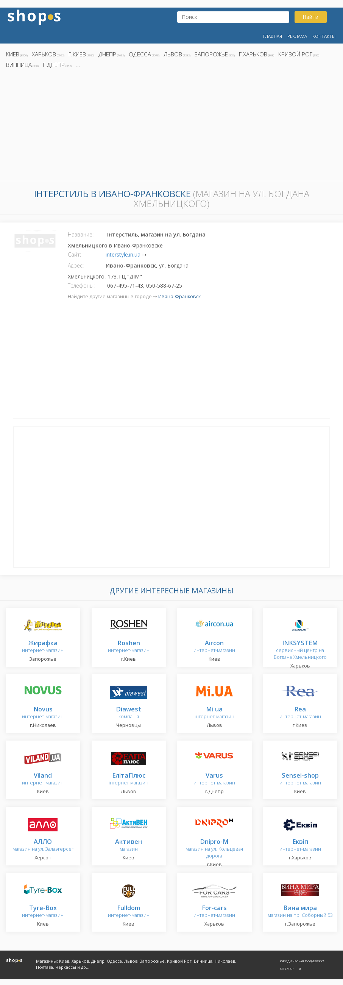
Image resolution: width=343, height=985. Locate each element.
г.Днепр (54, 64)
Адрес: (76, 265)
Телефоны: (81, 285)
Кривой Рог (295, 54)
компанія (128, 713)
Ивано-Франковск (179, 296)
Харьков (44, 54)
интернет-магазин (43, 647)
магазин (128, 845)
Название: (81, 234)
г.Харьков (253, 54)
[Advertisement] (171, 127)
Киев (12, 54)
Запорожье (211, 54)
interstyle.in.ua (123, 254)
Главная (272, 36)
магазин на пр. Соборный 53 (300, 911)
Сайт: (74, 254)
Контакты (323, 36)
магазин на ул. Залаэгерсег (42, 845)
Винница (19, 64)
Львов (173, 54)
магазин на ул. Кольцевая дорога (214, 849)
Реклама (297, 36)
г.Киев (77, 54)
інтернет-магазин (214, 713)
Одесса (140, 54)
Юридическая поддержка (302, 961)
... (78, 64)
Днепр (107, 54)
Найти (310, 16)
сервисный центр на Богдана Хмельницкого (300, 650)
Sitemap (286, 968)
